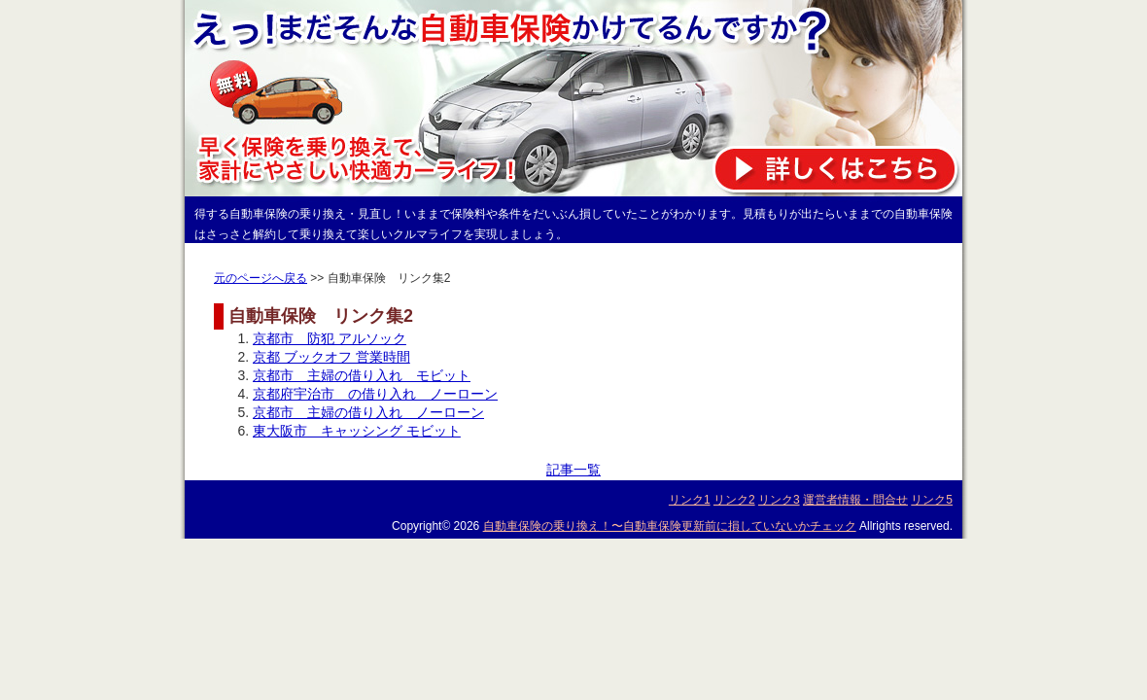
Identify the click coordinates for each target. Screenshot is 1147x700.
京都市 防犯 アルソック (329, 338)
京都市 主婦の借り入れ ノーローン (368, 412)
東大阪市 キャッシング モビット (357, 430)
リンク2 (734, 500)
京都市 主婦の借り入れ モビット (361, 375)
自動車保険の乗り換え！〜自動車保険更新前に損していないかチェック (669, 526)
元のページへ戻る (260, 278)
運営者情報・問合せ (855, 500)
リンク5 (932, 500)
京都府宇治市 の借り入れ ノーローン (375, 394)
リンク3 (779, 500)
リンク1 (690, 500)
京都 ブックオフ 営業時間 (331, 357)
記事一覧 (573, 469)
